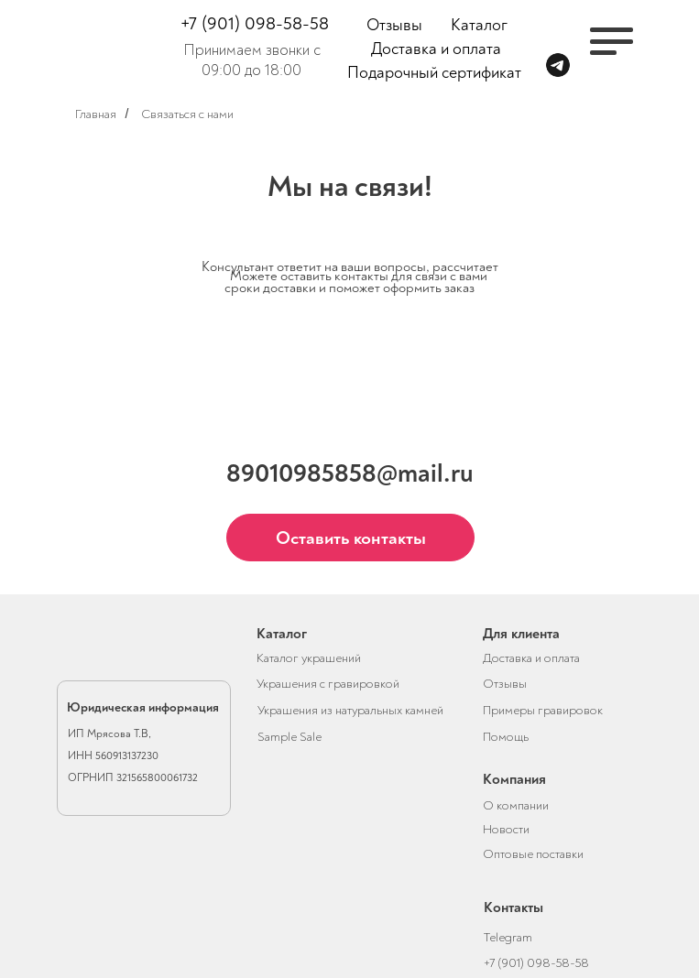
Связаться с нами (187, 114)
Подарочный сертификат (434, 72)
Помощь (506, 736)
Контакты (513, 907)
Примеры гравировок (543, 710)
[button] (350, 537)
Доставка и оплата (436, 49)
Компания (514, 779)
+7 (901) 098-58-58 (254, 23)
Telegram (508, 937)
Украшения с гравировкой (328, 683)
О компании (516, 805)
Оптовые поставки (533, 854)
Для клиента (521, 634)
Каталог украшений (309, 658)
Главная (95, 114)
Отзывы (394, 25)
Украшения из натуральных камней (350, 710)
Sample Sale (289, 736)
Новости (506, 829)
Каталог (479, 25)
